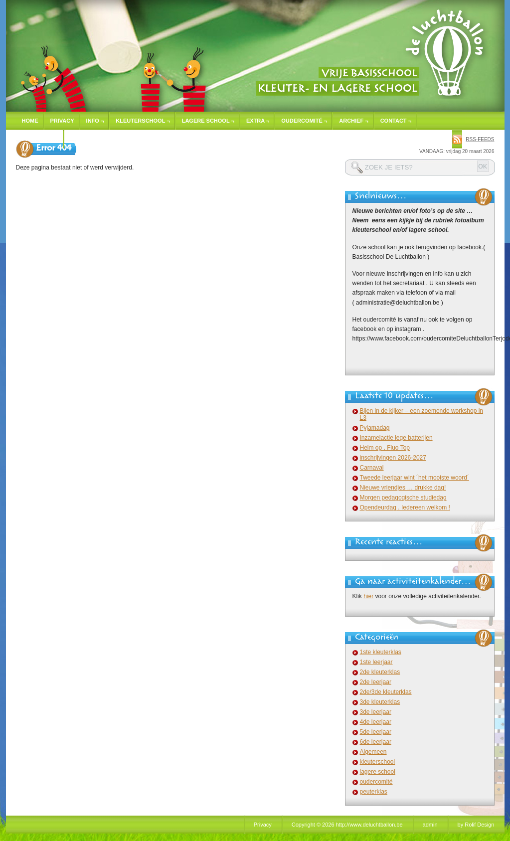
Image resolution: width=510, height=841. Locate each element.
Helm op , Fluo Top (385, 447)
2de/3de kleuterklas (386, 691)
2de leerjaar (375, 681)
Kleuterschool (143, 121)
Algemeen (373, 751)
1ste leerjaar (376, 662)
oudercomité (376, 781)
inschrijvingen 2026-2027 (393, 457)
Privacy (62, 121)
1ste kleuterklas (380, 652)
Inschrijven (40, 139)
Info (95, 121)
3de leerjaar (375, 711)
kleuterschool (377, 761)
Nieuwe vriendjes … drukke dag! (403, 487)
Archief (353, 121)
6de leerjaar (375, 741)
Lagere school (208, 121)
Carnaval (372, 467)
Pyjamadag (375, 427)
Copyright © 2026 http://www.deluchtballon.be (347, 825)
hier (368, 596)
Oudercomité (304, 121)
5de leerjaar (375, 731)
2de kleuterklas (380, 672)
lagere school (377, 771)
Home (30, 121)
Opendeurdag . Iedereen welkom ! (405, 507)
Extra (257, 121)
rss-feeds (480, 139)
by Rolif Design (476, 825)
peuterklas (373, 791)
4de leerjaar (375, 721)
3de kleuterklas (380, 701)
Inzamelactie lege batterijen (396, 437)
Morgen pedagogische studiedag (403, 497)
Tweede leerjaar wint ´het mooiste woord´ (414, 477)
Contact (395, 121)
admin (430, 825)
